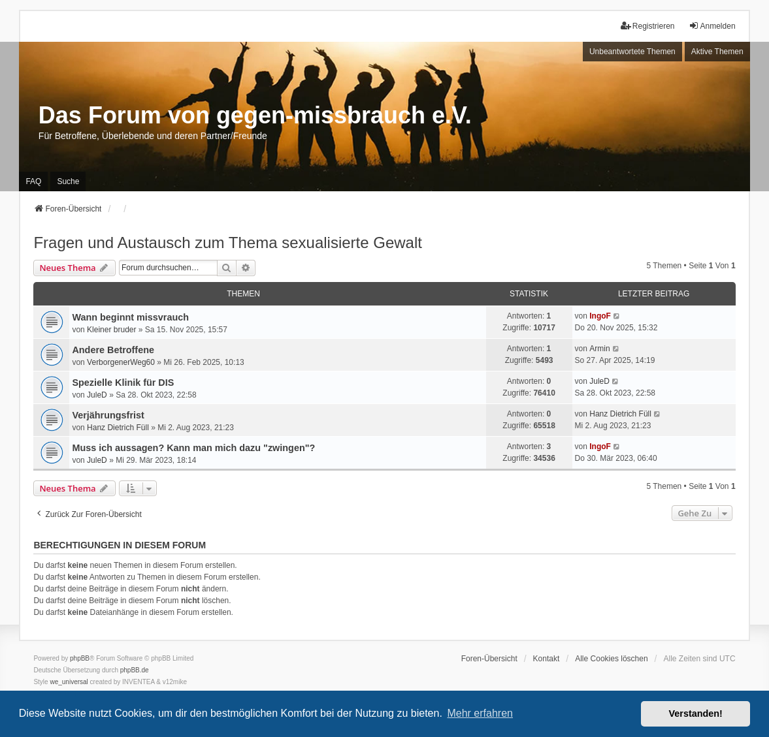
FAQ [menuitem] (33, 181)
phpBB (80, 658)
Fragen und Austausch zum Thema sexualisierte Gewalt (227, 242)
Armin (599, 348)
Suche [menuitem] (68, 181)
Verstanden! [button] (696, 713)
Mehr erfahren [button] (480, 713)
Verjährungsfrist (108, 415)
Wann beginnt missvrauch (130, 317)
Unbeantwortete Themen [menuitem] (632, 51)
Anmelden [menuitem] (712, 26)
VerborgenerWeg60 (121, 362)
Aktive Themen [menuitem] (717, 51)
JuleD (97, 395)
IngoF (600, 316)
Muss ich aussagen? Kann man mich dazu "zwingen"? (193, 448)
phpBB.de (134, 670)
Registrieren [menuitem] (648, 26)
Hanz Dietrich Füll (118, 427)
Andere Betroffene (113, 350)
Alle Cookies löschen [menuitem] (611, 658)
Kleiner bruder (111, 329)
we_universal (69, 681)
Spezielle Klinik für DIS (123, 382)
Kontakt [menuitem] (546, 658)
